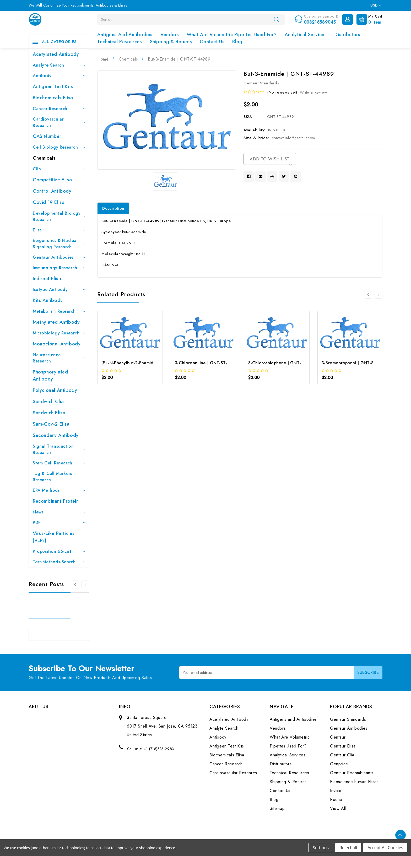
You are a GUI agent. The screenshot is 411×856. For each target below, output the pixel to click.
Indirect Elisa (47, 278)
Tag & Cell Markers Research (59, 476)
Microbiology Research (59, 333)
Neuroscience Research (59, 358)
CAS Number (47, 136)
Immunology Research (59, 268)
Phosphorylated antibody (50, 375)
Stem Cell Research (59, 463)
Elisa (59, 230)
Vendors (169, 34)
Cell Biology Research (59, 147)
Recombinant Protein (56, 501)
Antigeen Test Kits (53, 86)
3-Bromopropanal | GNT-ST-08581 (356, 363)
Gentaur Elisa (343, 746)
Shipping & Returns (171, 41)
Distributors (347, 34)
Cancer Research (59, 109)
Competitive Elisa (52, 179)
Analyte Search (59, 65)
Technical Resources (119, 41)
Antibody (59, 76)
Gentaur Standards (348, 719)
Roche (336, 800)
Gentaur (337, 737)
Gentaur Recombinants (352, 773)
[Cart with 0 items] (368, 18)
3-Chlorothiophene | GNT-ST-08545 (284, 363)
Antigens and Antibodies (125, 34)
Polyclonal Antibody (55, 390)
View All (338, 808)
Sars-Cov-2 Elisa (51, 424)
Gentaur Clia (342, 755)
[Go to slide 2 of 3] (85, 584)
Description (113, 208)
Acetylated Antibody (56, 54)
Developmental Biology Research (59, 216)
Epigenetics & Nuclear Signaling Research (59, 243)
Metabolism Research (59, 311)
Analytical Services (306, 34)
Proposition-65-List (59, 551)
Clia (59, 169)
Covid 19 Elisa (48, 202)
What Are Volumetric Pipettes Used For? (232, 34)
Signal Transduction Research (59, 449)
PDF (59, 522)
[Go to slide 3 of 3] (75, 584)
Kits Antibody (48, 300)
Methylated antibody (56, 322)
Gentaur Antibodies (59, 257)
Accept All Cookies (385, 847)
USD (375, 5)
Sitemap (277, 808)
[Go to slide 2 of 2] (368, 295)
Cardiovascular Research (59, 122)
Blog (237, 41)
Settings (321, 847)
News (59, 512)
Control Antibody (52, 191)
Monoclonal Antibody (56, 343)
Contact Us (212, 41)
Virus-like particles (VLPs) (54, 537)
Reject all (348, 847)
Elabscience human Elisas (354, 782)
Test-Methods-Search (59, 562)
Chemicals (44, 158)
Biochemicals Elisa (53, 97)
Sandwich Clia (48, 401)
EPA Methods (59, 490)
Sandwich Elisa (49, 412)
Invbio (336, 791)
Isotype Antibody (59, 289)
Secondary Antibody (56, 435)
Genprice (339, 764)
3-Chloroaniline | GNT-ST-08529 (207, 363)
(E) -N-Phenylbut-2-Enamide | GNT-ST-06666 (146, 363)
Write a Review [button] (313, 92)
